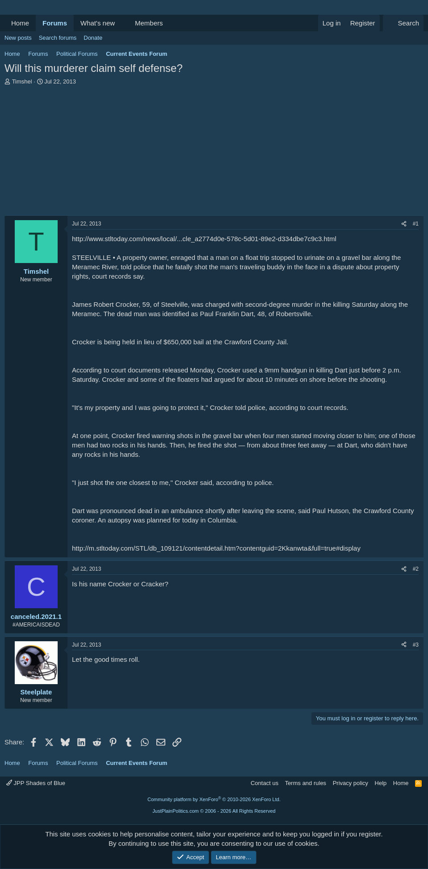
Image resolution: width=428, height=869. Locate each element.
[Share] (404, 224)
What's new (97, 23)
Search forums (58, 37)
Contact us (264, 783)
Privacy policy (350, 783)
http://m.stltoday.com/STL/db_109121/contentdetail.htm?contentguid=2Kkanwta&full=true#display (216, 548)
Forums (54, 23)
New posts (18, 37)
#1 (416, 224)
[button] (122, 23)
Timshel (22, 81)
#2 (416, 569)
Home (20, 23)
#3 (416, 645)
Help (381, 783)
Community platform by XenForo (214, 799)
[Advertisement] (214, 152)
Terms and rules (305, 783)
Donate (93, 37)
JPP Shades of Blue (35, 783)
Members (149, 23)
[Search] (403, 23)
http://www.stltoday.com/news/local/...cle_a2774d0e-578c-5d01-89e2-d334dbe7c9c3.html (204, 238)
